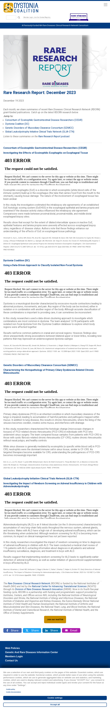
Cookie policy (10, 689)
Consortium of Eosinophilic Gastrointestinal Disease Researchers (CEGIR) (43, 120)
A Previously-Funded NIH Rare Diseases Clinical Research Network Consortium (55, 25)
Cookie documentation (13, 692)
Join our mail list (55, 619)
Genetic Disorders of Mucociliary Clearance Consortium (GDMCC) (39, 128)
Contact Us (11, 660)
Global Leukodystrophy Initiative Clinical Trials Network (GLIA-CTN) (39, 131)
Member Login (28, 17)
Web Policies (12, 648)
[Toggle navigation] (105, 4)
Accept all (55, 704)
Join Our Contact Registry (42, 17)
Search (19, 17)
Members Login (14, 656)
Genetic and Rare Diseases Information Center (31, 652)
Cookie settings (54, 698)
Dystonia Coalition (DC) (17, 124)
